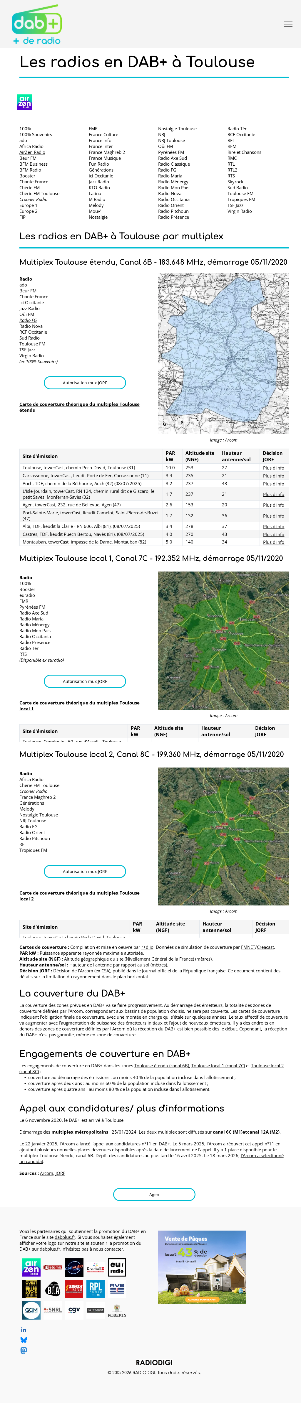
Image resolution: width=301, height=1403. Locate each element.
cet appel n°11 (259, 1144)
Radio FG (28, 320)
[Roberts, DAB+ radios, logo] (117, 1310)
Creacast (265, 947)
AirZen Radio (32, 152)
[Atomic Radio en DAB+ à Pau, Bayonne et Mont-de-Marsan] (53, 1267)
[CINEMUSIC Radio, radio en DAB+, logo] (74, 1267)
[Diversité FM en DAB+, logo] (95, 1267)
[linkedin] (23, 1330)
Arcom (86, 971)
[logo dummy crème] (138, 1267)
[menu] (288, 24)
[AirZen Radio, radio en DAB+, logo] (31, 1267)
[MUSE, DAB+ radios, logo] (95, 1310)
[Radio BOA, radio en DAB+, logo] (53, 1289)
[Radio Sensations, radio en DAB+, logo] (74, 1289)
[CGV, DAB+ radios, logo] (74, 1310)
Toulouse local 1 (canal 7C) (218, 1065)
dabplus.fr (65, 1237)
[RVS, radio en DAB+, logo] (117, 1289)
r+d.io (147, 947)
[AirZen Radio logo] (24, 102)
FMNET (248, 947)
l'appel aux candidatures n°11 (121, 1144)
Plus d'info (273, 468)
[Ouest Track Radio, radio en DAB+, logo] (31, 1289)
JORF (60, 1173)
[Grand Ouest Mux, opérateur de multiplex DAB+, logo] (31, 1310)
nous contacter (108, 1249)
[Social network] (23, 1341)
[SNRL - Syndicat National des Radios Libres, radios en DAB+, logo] (53, 1310)
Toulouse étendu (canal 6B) (161, 1065)
